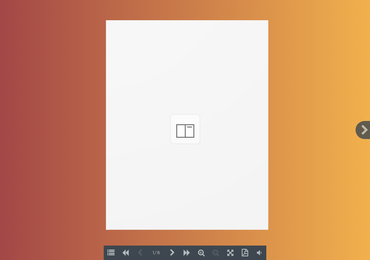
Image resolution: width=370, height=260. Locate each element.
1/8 (156, 253)
